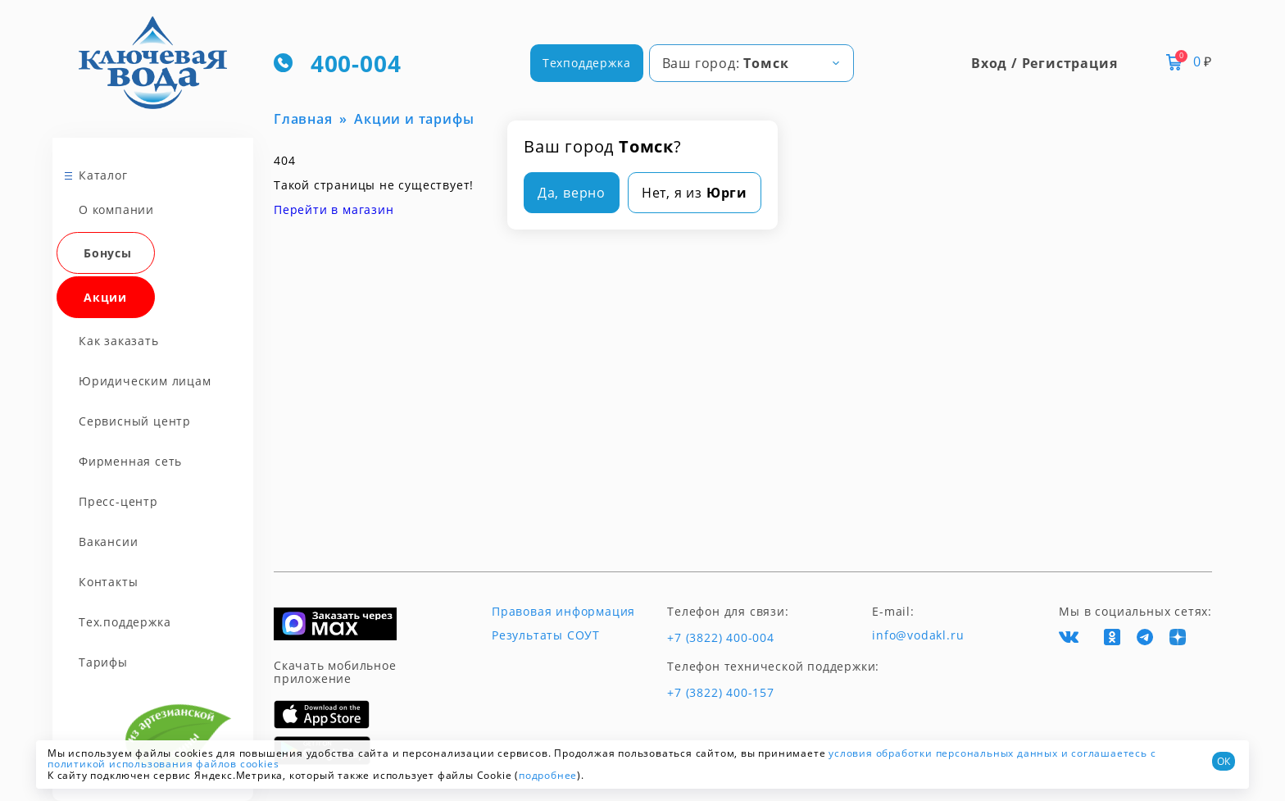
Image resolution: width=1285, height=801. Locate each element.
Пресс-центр (118, 501)
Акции (105, 297)
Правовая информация (563, 611)
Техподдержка (587, 63)
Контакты (108, 581)
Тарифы (103, 662)
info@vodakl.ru (918, 635)
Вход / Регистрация (1044, 63)
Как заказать (119, 340)
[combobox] (751, 63)
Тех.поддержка (124, 622)
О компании (116, 209)
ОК (1223, 761)
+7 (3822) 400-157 (720, 692)
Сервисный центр (135, 421)
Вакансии (108, 541)
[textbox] (751, 63)
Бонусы (108, 253)
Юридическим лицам (145, 381)
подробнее (548, 775)
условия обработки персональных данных (943, 753)
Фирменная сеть (130, 461)
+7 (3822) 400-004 (720, 637)
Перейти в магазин (334, 209)
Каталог (103, 175)
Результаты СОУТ (546, 635)
